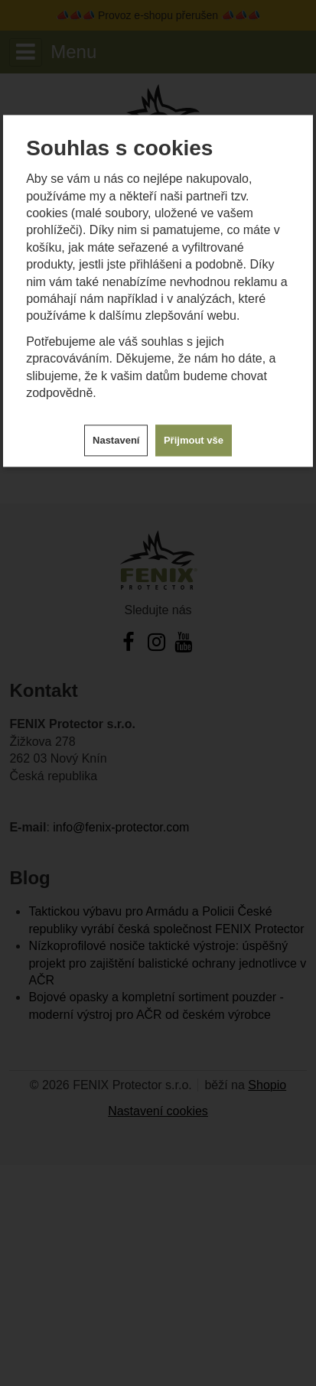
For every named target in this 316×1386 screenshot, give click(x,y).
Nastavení (116, 441)
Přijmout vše (193, 441)
